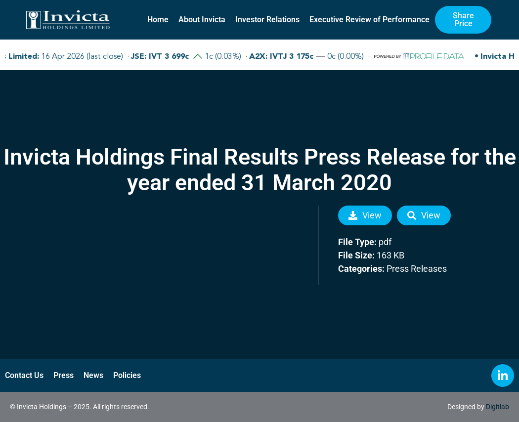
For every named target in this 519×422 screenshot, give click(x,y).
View (365, 215)
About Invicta (201, 19)
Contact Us (24, 375)
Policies (127, 375)
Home (158, 19)
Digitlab (497, 407)
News (93, 375)
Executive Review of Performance (369, 19)
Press (63, 375)
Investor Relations (267, 19)
